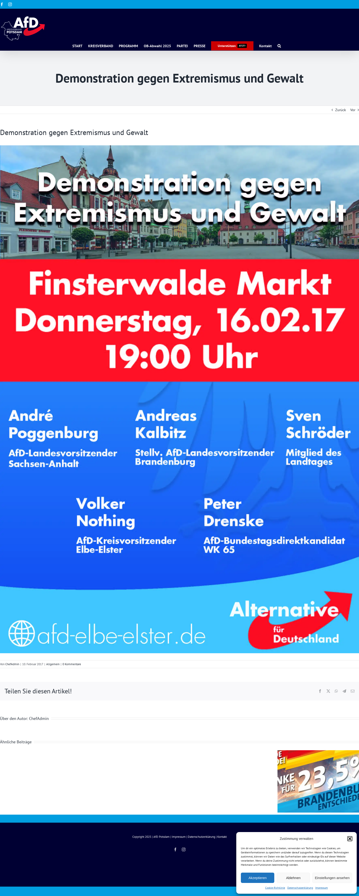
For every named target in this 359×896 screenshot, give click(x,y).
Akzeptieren (257, 878)
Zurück (340, 110)
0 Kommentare (72, 664)
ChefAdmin (12, 664)
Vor (352, 110)
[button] (350, 838)
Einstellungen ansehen (332, 878)
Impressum (321, 887)
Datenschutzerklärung (300, 887)
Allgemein (53, 664)
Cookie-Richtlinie (275, 887)
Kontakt (222, 837)
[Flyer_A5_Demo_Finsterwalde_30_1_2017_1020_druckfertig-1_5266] (179, 399)
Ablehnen (293, 878)
